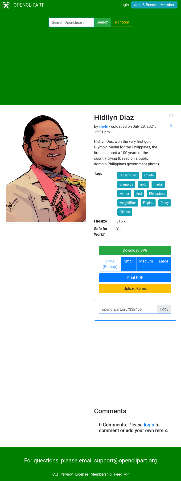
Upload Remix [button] (135, 288)
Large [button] (163, 261)
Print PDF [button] (135, 277)
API (127, 474)
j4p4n (103, 126)
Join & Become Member (154, 5)
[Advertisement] (90, 66)
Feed (118, 474)
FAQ (54, 474)
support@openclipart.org (125, 460)
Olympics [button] (126, 184)
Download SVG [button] (135, 250)
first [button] (139, 193)
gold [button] (143, 184)
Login (124, 5)
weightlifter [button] (127, 203)
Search (102, 22)
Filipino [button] (124, 212)
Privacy (67, 474)
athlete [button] (149, 175)
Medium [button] (146, 261)
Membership (100, 474)
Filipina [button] (148, 203)
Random (122, 22)
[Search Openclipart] (71, 22)
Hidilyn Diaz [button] (128, 175)
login (149, 425)
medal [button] (158, 184)
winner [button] (124, 193)
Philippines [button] (157, 193)
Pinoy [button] (164, 203)
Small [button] (128, 261)
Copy (164, 309)
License (81, 474)
